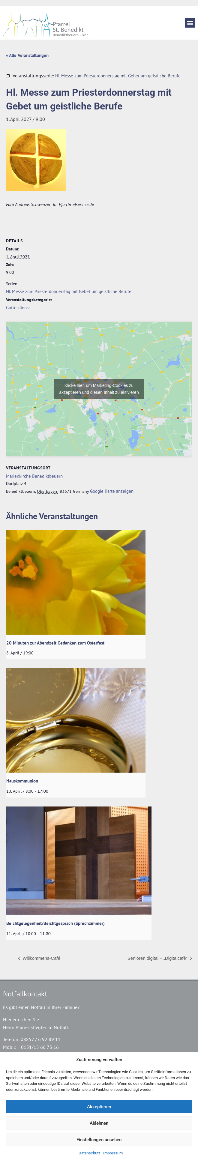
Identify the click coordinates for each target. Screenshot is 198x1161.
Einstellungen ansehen (99, 1139)
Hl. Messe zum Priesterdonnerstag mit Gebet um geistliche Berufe (68, 291)
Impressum (113, 1153)
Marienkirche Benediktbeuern (34, 476)
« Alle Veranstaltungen (27, 55)
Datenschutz (89, 1153)
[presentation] (76, 582)
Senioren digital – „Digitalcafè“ (158, 958)
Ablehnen (99, 1123)
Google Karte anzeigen (112, 491)
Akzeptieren (99, 1106)
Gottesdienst (18, 307)
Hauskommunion (22, 781)
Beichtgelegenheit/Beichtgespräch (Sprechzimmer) (55, 923)
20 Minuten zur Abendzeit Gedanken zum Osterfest (55, 643)
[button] (190, 23)
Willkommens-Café (40, 958)
